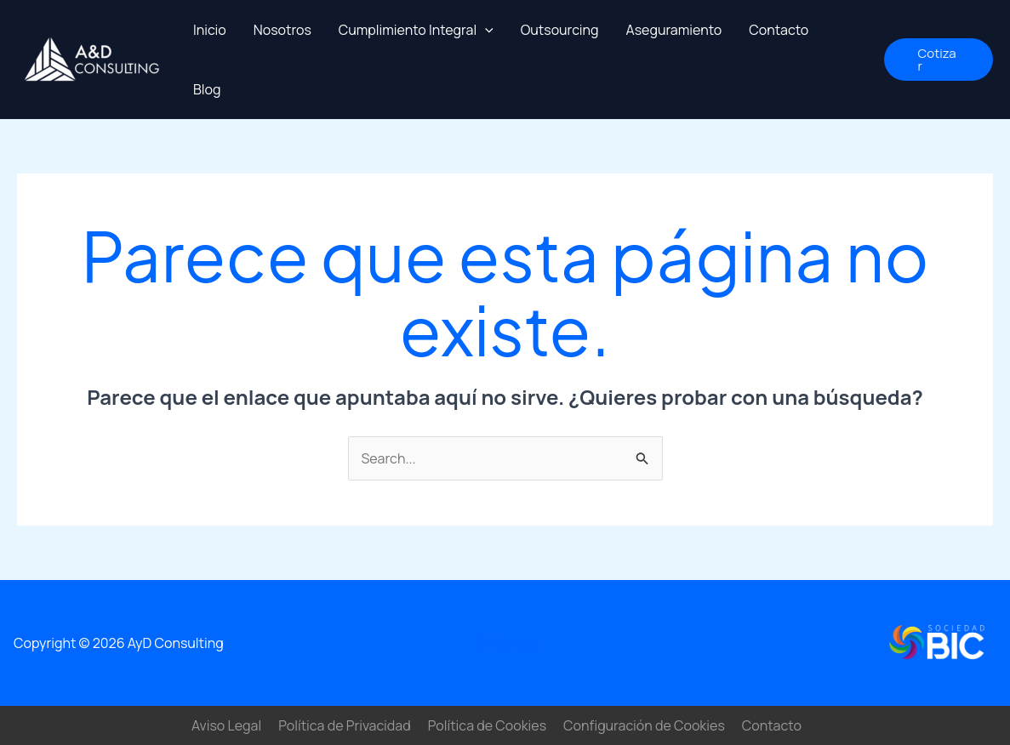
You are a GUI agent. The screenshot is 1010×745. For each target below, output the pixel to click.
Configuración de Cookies (644, 725)
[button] (938, 59)
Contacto (504, 643)
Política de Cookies (487, 725)
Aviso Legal (226, 725)
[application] (485, 30)
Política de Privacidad (344, 725)
